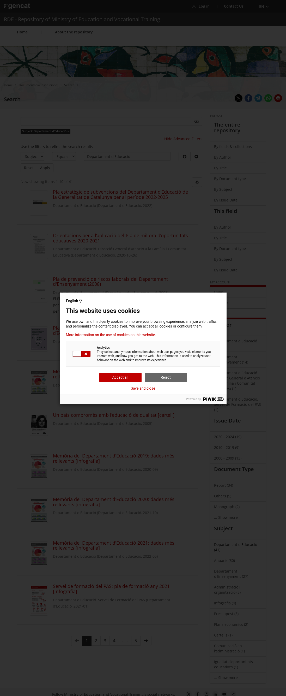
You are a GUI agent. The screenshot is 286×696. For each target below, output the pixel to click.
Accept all (120, 377)
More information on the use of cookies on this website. (111, 335)
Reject (166, 377)
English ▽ (74, 301)
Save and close (143, 388)
